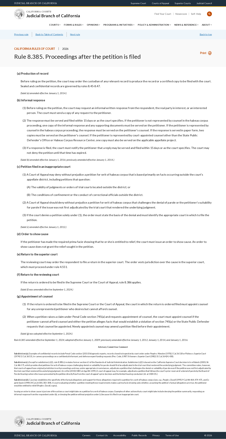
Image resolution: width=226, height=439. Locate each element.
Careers (86, 435)
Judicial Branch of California (35, 3)
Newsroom (181, 14)
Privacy (156, 435)
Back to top (206, 34)
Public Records (139, 435)
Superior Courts (183, 3)
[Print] (206, 53)
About (206, 24)
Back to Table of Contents (49, 34)
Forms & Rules (72, 24)
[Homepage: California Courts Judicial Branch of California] (19, 14)
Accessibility (119, 435)
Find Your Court (162, 14)
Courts (54, 24)
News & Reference (185, 24)
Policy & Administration (153, 24)
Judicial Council (204, 3)
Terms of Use (172, 435)
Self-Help (196, 14)
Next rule (75, 34)
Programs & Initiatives (118, 24)
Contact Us (102, 435)
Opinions (92, 24)
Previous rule (21, 34)
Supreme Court (138, 3)
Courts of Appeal (160, 3)
